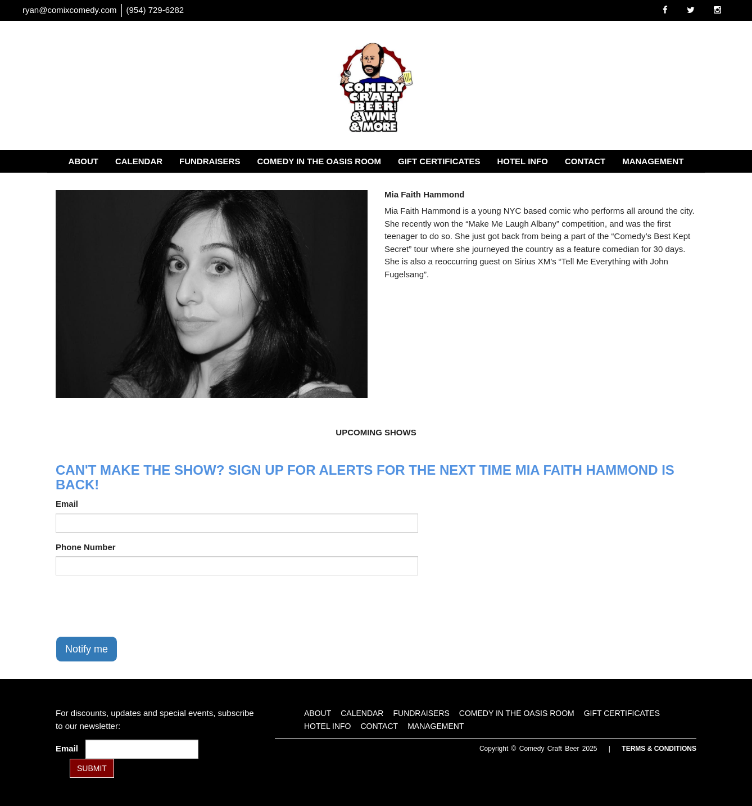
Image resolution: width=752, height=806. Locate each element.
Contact (585, 161)
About (83, 161)
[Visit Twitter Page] (691, 10)
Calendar (138, 161)
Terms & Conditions (659, 749)
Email (67, 503)
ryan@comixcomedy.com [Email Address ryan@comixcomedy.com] (69, 10)
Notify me (86, 649)
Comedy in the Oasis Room (319, 161)
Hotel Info (522, 161)
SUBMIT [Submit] (92, 768)
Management (652, 161)
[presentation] (141, 606)
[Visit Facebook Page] (665, 10)
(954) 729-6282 (155, 10)
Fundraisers (209, 161)
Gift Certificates (439, 161)
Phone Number (86, 547)
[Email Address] (141, 749)
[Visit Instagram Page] (717, 10)
